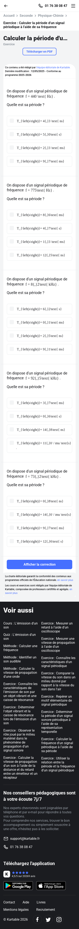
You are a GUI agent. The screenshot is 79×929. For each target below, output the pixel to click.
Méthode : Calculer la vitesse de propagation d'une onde (20, 673)
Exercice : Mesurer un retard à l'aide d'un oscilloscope (57, 627)
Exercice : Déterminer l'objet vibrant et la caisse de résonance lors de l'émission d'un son (19, 715)
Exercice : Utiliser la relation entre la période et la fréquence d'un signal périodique (58, 764)
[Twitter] (48, 919)
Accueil (9, 16)
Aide (26, 902)
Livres (41, 902)
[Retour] (7, 6)
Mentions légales (16, 910)
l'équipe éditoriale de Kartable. (53, 67)
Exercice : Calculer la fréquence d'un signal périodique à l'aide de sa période (57, 745)
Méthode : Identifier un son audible (19, 659)
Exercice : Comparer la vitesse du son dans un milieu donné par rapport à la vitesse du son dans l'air (58, 681)
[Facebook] (37, 919)
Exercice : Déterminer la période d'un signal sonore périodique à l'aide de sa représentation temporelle (57, 722)
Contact (9, 902)
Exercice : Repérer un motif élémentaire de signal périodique (56, 700)
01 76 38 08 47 (56, 6)
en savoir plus (65, 580)
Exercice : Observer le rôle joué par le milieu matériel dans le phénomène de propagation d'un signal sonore (19, 740)
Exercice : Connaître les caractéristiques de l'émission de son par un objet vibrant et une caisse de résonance (20, 692)
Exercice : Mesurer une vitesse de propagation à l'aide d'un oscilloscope (58, 645)
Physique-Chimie (51, 16)
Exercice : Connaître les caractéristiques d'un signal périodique (58, 662)
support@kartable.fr (25, 839)
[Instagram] (58, 919)
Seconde (26, 16)
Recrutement (45, 910)
